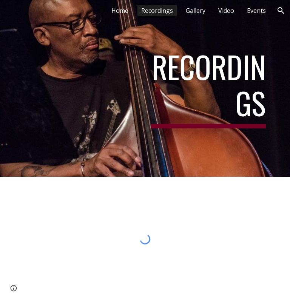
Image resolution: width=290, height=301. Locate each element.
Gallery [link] (195, 10)
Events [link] (256, 10)
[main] (208, 88)
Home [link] (119, 10)
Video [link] (226, 10)
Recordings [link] (157, 10)
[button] (281, 11)
